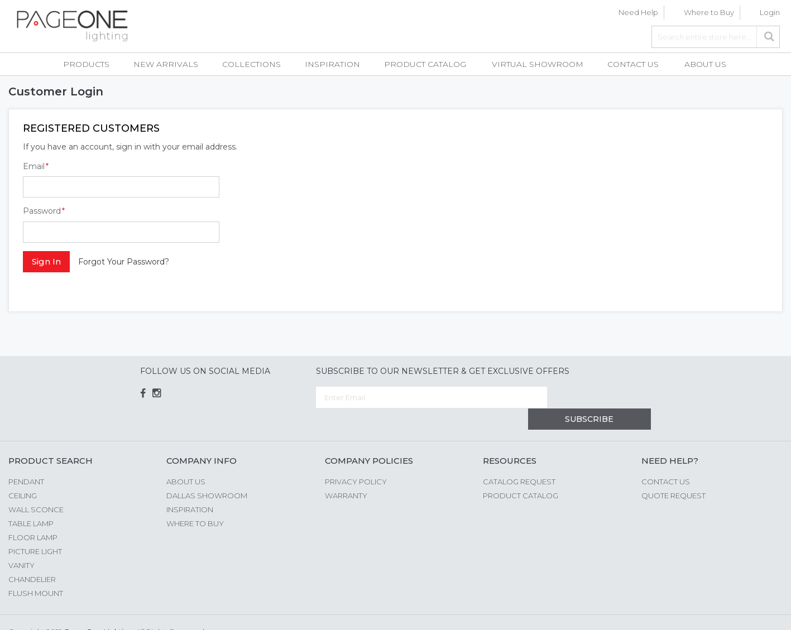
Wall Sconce (36, 487)
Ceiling (22, 473)
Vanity (21, 543)
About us (185, 459)
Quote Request (673, 473)
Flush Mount (35, 571)
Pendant (26, 459)
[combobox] (715, 37)
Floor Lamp (32, 515)
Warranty (346, 473)
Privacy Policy (356, 459)
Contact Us (665, 459)
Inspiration (189, 487)
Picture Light (35, 529)
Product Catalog (520, 473)
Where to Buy (709, 12)
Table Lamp (31, 501)
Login (770, 12)
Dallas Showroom (206, 473)
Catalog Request (519, 459)
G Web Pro (763, 611)
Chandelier (32, 557)
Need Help (638, 12)
